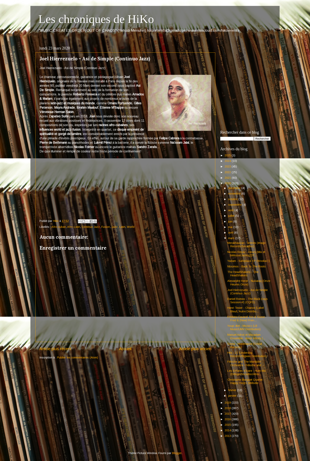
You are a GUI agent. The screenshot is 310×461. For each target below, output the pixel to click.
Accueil (125, 349)
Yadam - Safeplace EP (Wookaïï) (248, 260)
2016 (228, 419)
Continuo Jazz (91, 226)
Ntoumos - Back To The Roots (246, 266)
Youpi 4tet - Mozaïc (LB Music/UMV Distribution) (244, 327)
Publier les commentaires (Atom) (77, 357)
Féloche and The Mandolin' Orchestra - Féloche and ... (245, 363)
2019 (228, 402)
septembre (235, 204)
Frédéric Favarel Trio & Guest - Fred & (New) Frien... (247, 318)
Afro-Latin (73, 226)
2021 (228, 177)
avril (231, 232)
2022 (228, 172)
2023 (228, 166)
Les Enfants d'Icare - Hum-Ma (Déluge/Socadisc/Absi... (246, 372)
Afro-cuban (58, 226)
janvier (232, 395)
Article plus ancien (195, 349)
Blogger (176, 453)
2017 (228, 413)
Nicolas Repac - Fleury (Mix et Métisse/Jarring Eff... (246, 253)
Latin (122, 226)
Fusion (105, 226)
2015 (228, 424)
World (130, 226)
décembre (234, 188)
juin (230, 221)
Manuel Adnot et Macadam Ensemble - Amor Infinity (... (246, 336)
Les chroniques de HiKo (96, 19)
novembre (234, 193)
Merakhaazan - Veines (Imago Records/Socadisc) (246, 244)
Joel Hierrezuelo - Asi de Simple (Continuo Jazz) (247, 291)
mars (231, 238)
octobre (233, 199)
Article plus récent (55, 349)
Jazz (115, 226)
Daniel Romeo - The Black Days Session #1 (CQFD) (247, 300)
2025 (228, 155)
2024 (228, 161)
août (231, 210)
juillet (231, 215)
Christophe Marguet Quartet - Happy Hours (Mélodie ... (246, 381)
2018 (228, 408)
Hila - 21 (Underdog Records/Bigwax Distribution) (247, 354)
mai (230, 227)
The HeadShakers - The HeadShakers (242, 273)
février (232, 390)
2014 (228, 430)
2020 (228, 183)
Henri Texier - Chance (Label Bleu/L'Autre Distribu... (245, 309)
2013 (228, 435)
